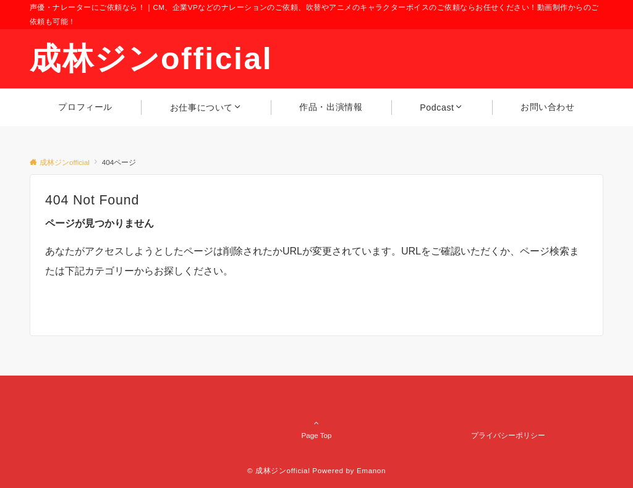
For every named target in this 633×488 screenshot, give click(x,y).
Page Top (316, 406)
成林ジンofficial (151, 58)
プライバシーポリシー (508, 435)
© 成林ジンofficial (278, 470)
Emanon (371, 470)
